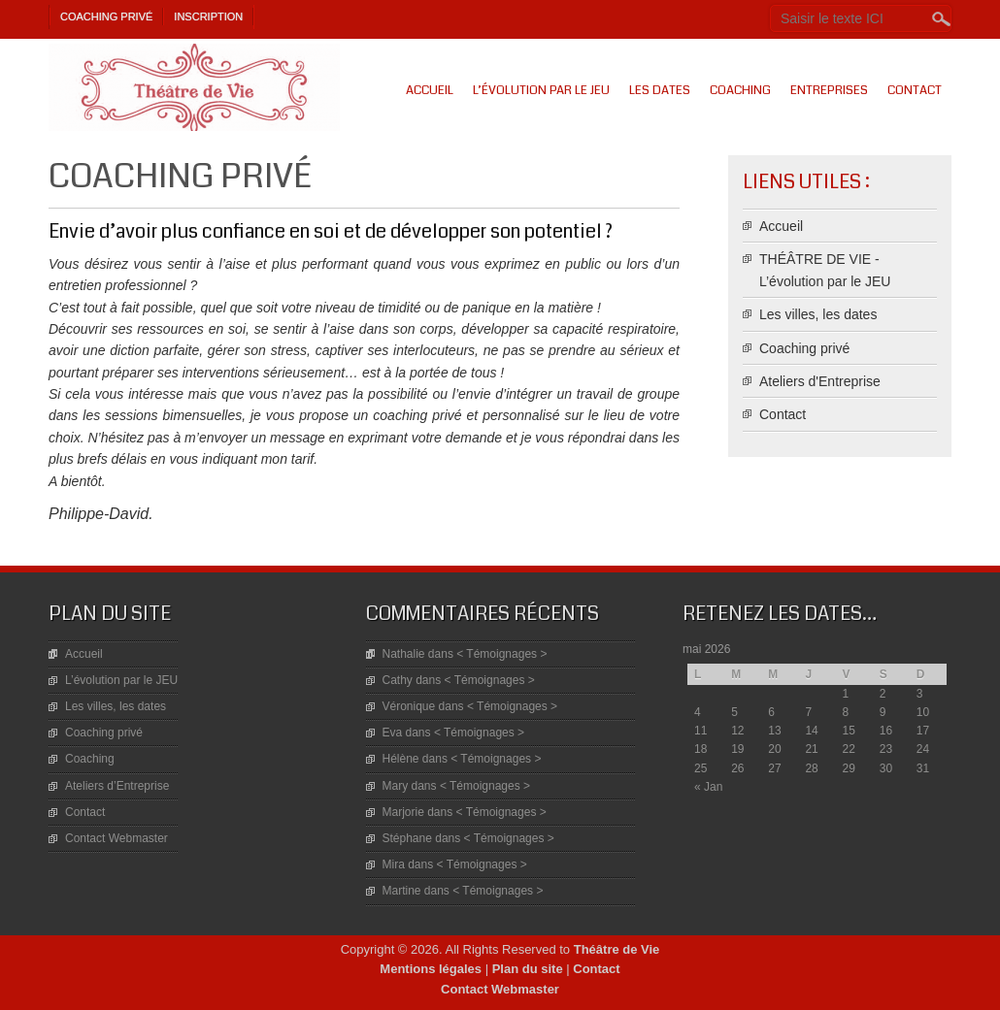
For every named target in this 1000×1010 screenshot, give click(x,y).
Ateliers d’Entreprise (117, 786)
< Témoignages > (501, 654)
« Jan (708, 787)
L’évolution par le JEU (541, 90)
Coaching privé (106, 16)
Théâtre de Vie (617, 949)
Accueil (429, 90)
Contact (914, 90)
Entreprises (829, 90)
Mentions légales (431, 968)
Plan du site (527, 968)
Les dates (659, 90)
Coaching (740, 90)
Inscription (208, 16)
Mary (396, 786)
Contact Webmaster (116, 838)
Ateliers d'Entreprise (820, 381)
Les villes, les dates (818, 314)
